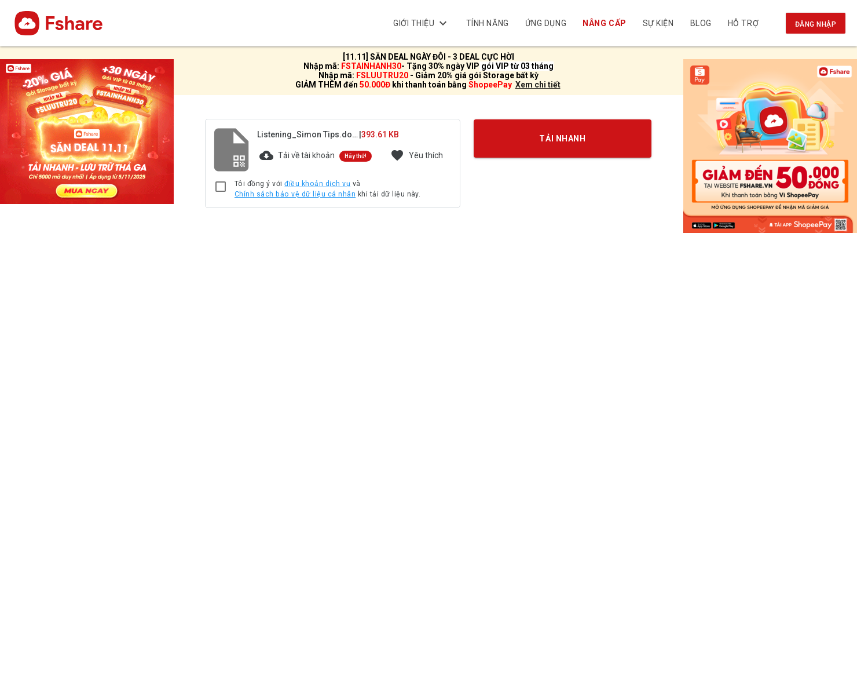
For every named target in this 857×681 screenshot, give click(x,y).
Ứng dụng (545, 23)
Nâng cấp (605, 23)
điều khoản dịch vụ (317, 184)
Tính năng (487, 23)
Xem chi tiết (538, 84)
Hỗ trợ (743, 23)
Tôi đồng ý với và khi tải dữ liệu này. (327, 189)
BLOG (701, 23)
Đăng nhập (815, 24)
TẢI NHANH (563, 138)
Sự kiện (658, 23)
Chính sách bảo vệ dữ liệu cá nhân (295, 194)
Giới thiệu (421, 23)
